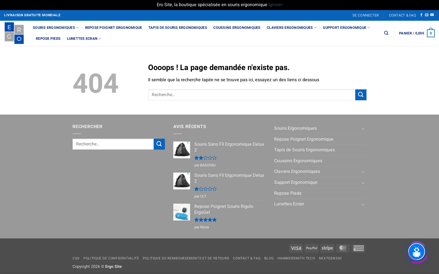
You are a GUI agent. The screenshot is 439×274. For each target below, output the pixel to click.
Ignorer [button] (275, 4)
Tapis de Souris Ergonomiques (177, 27)
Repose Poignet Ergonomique (113, 27)
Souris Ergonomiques (56, 27)
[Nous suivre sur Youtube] (432, 15)
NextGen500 (330, 258)
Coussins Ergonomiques (236, 27)
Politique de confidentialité (111, 258)
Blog (269, 258)
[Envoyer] (360, 94)
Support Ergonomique (346, 27)
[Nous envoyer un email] (426, 15)
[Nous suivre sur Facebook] (421, 15)
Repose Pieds (48, 38)
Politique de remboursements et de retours (186, 258)
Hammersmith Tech (296, 258)
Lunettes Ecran (84, 38)
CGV (76, 258)
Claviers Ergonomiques (292, 27)
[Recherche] (386, 33)
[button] (366, 15)
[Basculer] (363, 128)
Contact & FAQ (402, 15)
